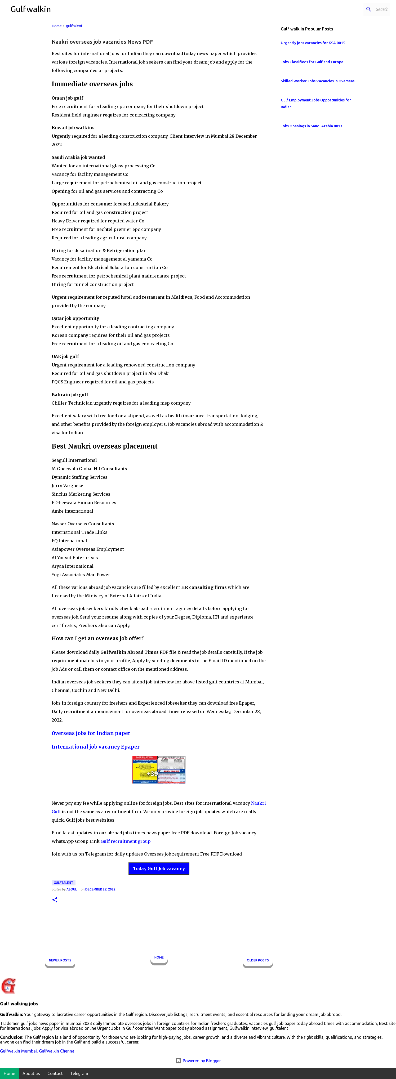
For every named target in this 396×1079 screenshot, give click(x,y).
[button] (55, 900)
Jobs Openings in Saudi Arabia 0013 (311, 126)
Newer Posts (60, 960)
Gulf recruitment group (126, 841)
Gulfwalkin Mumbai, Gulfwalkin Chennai (37, 1051)
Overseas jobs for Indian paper (91, 733)
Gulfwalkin (30, 9)
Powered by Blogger (198, 1060)
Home (159, 957)
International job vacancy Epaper (96, 747)
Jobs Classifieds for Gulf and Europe (312, 62)
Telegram (79, 1073)
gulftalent (63, 882)
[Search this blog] (362, 9)
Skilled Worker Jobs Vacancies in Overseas (317, 81)
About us (31, 1073)
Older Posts (258, 960)
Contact (55, 1073)
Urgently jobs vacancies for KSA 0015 (313, 43)
